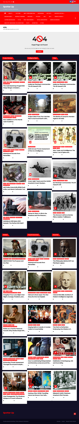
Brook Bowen (16, 157)
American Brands (55, 19)
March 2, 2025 (57, 365)
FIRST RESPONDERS (29, 19)
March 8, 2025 (57, 331)
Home (4, 29)
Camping (5, 149)
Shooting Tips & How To (8, 117)
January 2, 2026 (8, 366)
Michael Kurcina (41, 88)
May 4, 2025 (57, 265)
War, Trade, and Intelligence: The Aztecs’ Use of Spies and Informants (64, 152)
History (49, 13)
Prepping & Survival (31, 358)
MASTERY (30, 16)
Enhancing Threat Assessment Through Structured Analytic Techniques (13, 364)
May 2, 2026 (7, 265)
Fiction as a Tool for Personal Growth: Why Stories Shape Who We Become (14, 330)
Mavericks (59, 212)
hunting (16, 149)
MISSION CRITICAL (59, 13)
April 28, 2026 (7, 299)
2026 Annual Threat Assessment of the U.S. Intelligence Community (39, 151)
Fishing (9, 149)
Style (19, 19)
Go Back (40, 51)
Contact (63, 421)
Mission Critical (12, 183)
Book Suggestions (56, 357)
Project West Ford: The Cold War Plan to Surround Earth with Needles (39, 118)
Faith (27, 23)
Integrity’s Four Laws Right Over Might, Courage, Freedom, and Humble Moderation (14, 297)
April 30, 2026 (32, 88)
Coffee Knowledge (9, 19)
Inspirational (6, 258)
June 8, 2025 (32, 365)
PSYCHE (38, 16)
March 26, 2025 (57, 299)
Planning (17, 358)
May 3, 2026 (7, 90)
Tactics (54, 148)
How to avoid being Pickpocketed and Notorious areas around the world (39, 363)
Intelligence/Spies (42, 19)
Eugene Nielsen (15, 90)
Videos (59, 358)
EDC (50, 16)
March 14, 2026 (32, 185)
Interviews (41, 13)
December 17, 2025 (8, 400)
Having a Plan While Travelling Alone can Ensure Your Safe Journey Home (38, 395)
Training (14, 117)
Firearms (7, 217)
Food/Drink (70, 357)
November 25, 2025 (33, 331)
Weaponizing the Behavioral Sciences (18, 258)
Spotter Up (8, 6)
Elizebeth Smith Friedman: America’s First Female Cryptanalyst (62, 395)
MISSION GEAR (8, 16)
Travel (12, 151)
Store (42, 23)
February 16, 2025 (58, 397)
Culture (34, 357)
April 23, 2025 (57, 154)
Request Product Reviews (71, 421)
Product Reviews (20, 16)
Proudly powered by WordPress (9, 421)
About (10, 13)
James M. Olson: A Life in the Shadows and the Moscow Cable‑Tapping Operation (37, 215)
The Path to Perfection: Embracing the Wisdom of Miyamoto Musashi (62, 329)
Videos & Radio (59, 16)
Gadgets (12, 149)
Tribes (66, 114)
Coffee (62, 357)
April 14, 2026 (32, 153)
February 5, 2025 (58, 219)
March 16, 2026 (7, 191)
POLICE (23, 183)
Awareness (5, 358)
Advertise (35, 23)
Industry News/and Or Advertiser (14, 23)
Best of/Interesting (29, 13)
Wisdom (19, 292)
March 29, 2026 (8, 157)
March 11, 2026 (32, 217)
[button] (75, 18)
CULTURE (18, 13)
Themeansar (26, 421)
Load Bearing (12, 217)
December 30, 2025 (33, 299)
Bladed (5, 183)
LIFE (44, 16)
